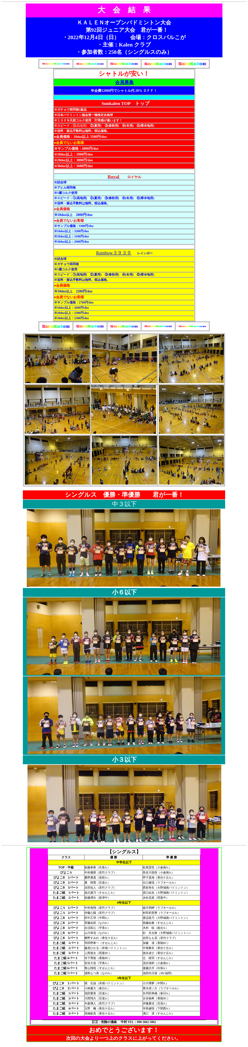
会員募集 (124, 82)
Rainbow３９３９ (114, 252)
